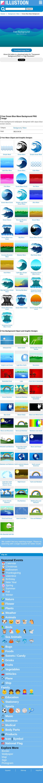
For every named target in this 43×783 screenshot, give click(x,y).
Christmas (11, 566)
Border (5, 751)
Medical (10, 725)
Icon (8, 738)
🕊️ (31, 631)
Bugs (8, 646)
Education (12, 697)
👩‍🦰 (24, 691)
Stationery (12, 701)
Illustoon (3, 14)
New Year (11, 582)
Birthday (10, 579)
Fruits (9, 664)
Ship (8, 682)
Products (11, 734)
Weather (10, 612)
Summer (10, 588)
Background (11, 14)
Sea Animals (13, 636)
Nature (9, 599)
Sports (9, 706)
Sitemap (23, 770)
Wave (17, 14)
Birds (8, 627)
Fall (8, 591)
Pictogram (7, 763)
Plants (9, 608)
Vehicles (10, 673)
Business (11, 720)
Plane (9, 678)
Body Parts (12, 729)
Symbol (18, 738)
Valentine (11, 575)
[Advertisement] (21, 89)
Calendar (11, 563)
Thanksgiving (13, 572)
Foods (9, 651)
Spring (9, 585)
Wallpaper (7, 754)
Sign (4, 760)
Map (4, 757)
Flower (9, 603)
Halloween (12, 569)
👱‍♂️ (31, 691)
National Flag (14, 743)
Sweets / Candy (15, 655)
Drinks (9, 660)
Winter (9, 594)
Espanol (7, 770)
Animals (10, 617)
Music (9, 716)
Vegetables (12, 669)
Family (5, 687)
